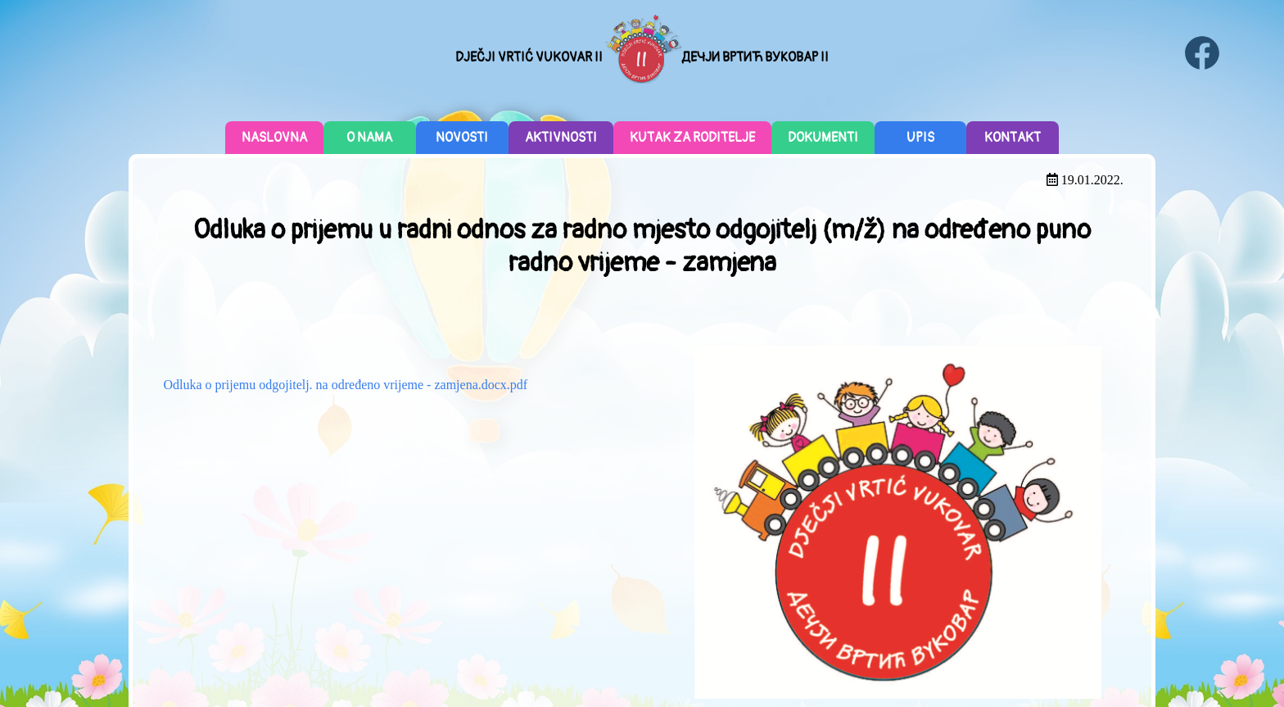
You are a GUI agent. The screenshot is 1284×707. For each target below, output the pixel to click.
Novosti (462, 137)
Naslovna (274, 137)
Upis (920, 137)
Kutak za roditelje (692, 137)
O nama (369, 137)
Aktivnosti (561, 137)
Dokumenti (823, 137)
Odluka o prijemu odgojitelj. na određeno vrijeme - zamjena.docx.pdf (345, 385)
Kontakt (1012, 137)
